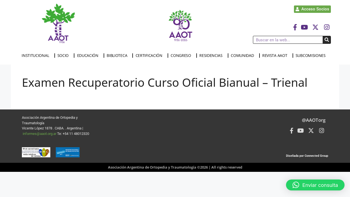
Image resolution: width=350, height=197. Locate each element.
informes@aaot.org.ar (40, 134)
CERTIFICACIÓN (150, 55)
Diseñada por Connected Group (307, 156)
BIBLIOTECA (118, 55)
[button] (315, 184)
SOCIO (64, 55)
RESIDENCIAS (212, 55)
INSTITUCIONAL (37, 55)
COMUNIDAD (243, 55)
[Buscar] (327, 40)
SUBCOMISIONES (312, 55)
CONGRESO (182, 55)
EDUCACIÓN (89, 55)
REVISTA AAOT (276, 55)
